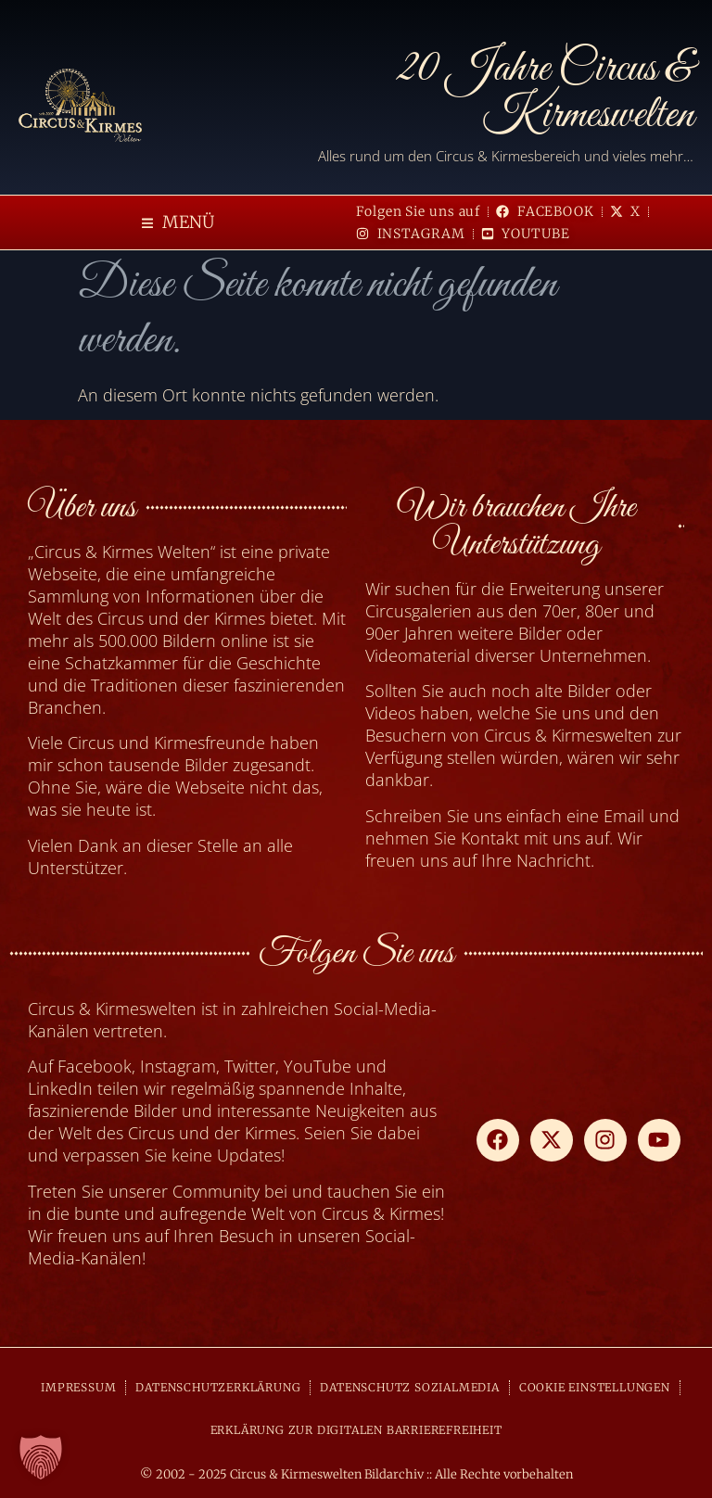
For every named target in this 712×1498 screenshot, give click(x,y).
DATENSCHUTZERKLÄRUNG (217, 1387)
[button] (178, 223)
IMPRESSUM (78, 1387)
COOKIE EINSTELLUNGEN (594, 1387)
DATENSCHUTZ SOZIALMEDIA (409, 1387)
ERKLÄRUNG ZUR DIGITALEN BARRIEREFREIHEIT (356, 1430)
